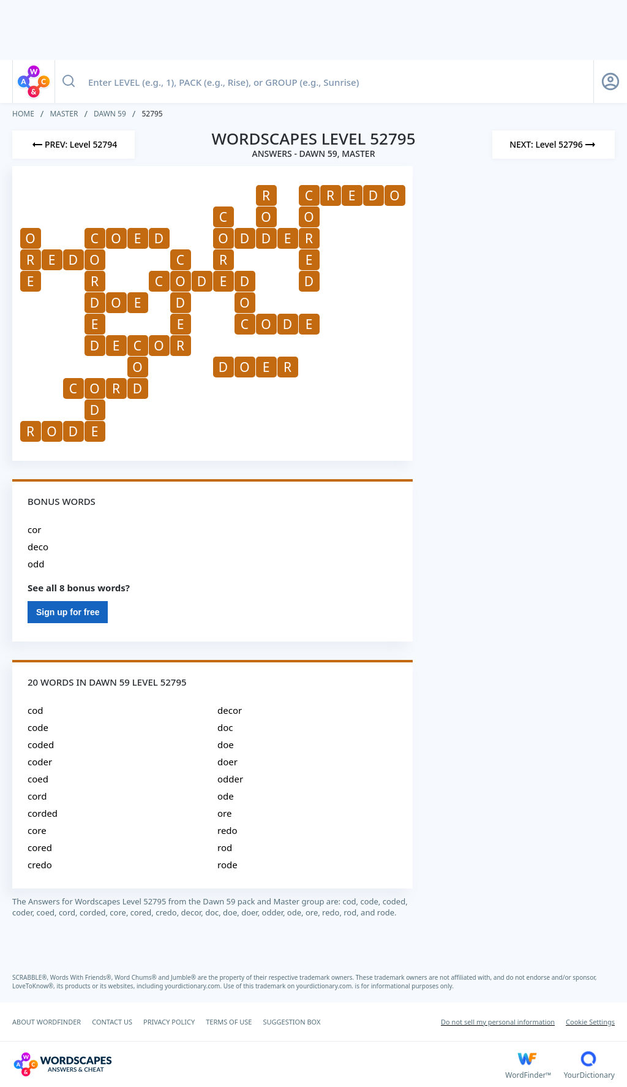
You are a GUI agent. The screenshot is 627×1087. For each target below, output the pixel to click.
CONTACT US (112, 1021)
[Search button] (68, 81)
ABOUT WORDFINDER (46, 1021)
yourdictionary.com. (194, 986)
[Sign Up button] (610, 81)
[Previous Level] (73, 145)
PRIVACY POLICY (169, 1021)
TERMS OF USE (229, 1021)
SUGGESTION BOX (291, 1021)
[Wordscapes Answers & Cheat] (258, 1064)
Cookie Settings (590, 1021)
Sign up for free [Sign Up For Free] (67, 612)
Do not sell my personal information (498, 1021)
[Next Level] (553, 145)
